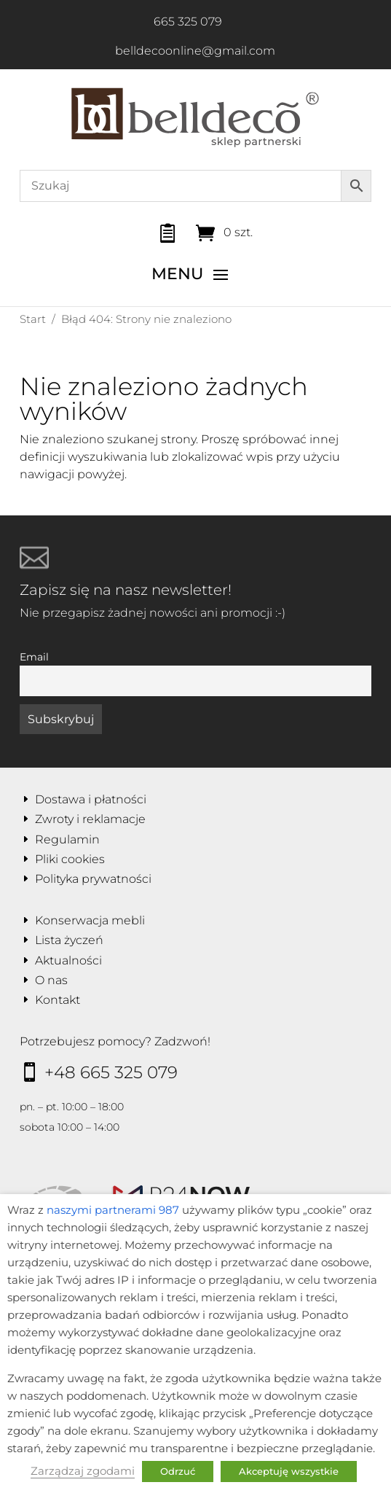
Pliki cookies (70, 859)
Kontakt (57, 1000)
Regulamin (67, 839)
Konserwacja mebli (90, 920)
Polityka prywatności (93, 879)
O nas (51, 980)
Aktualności (68, 960)
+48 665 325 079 (111, 1072)
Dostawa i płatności (90, 799)
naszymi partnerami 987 (113, 1210)
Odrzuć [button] (177, 1471)
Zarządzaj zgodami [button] (83, 1471)
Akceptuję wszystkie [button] (289, 1471)
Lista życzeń (69, 940)
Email (34, 656)
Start (33, 319)
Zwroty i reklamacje (90, 819)
